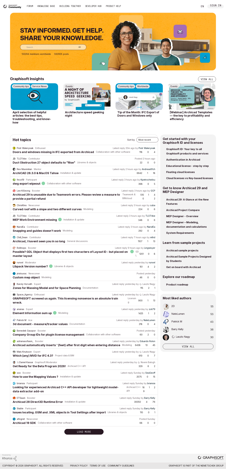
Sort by (131, 139)
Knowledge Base (46, 6)
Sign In (215, 6)
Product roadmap (177, 284)
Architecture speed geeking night (84, 114)
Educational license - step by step (187, 165)
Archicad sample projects (182, 250)
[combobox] (53, 47)
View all (207, 79)
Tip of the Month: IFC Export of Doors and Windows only (138, 114)
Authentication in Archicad (183, 159)
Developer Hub (93, 6)
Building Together (70, 6)
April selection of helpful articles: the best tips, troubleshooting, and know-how (32, 117)
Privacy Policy (79, 465)
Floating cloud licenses (180, 172)
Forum (30, 6)
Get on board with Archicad (183, 267)
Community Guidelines (121, 465)
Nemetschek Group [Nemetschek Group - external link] (212, 465)
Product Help (113, 6)
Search (193, 6)
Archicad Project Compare (183, 210)
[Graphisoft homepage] (211, 458)
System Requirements (180, 232)
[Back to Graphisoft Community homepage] (12, 6)
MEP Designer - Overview (182, 216)
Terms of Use (98, 465)
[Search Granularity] (77, 47)
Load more (84, 431)
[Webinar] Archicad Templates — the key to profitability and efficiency (191, 116)
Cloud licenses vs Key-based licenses (189, 178)
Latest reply (119, 148)
